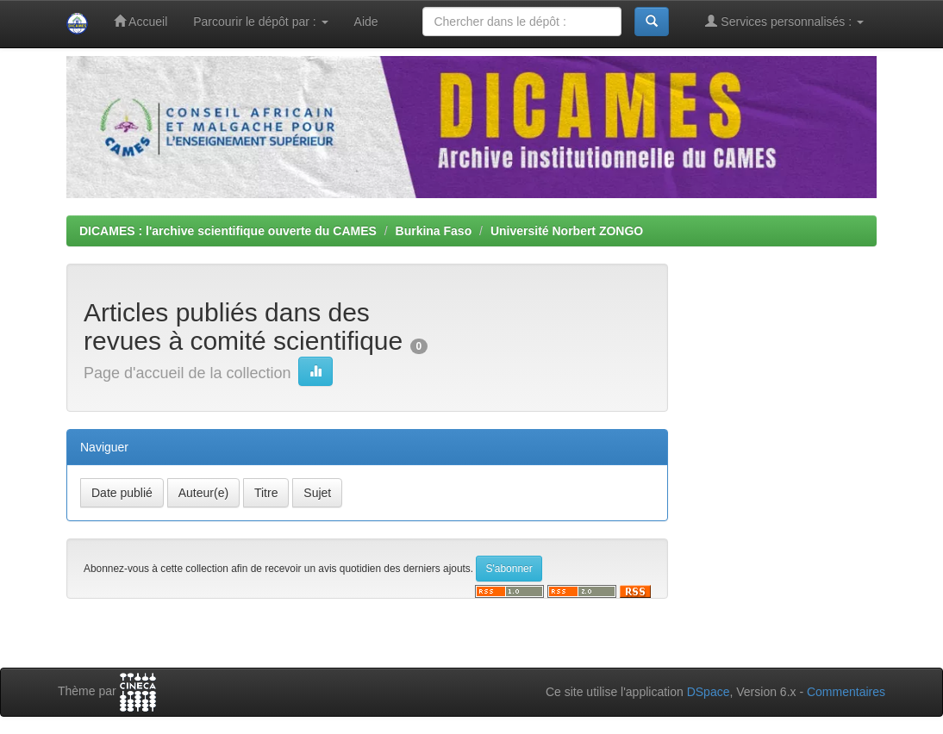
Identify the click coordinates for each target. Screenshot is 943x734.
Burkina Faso (434, 231)
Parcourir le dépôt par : (260, 21)
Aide (366, 21)
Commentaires (846, 692)
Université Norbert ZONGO (566, 231)
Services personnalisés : (784, 21)
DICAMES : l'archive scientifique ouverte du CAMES (228, 231)
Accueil (140, 21)
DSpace (708, 692)
